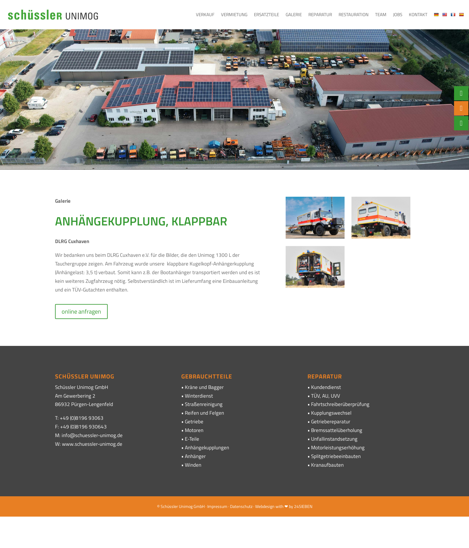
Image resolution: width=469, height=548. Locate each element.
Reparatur (320, 14)
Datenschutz (241, 506)
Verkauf (205, 14)
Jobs (397, 14)
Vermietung (234, 14)
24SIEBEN (303, 506)
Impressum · (218, 506)
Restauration (353, 14)
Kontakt (418, 14)
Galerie (294, 14)
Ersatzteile (266, 14)
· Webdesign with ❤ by (273, 506)
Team (380, 14)
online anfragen (81, 311)
